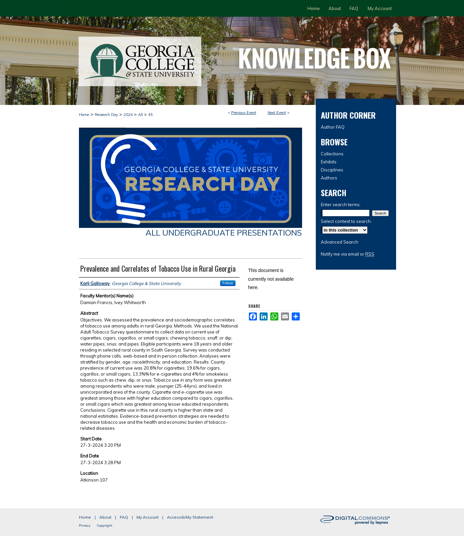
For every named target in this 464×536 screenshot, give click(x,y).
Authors (329, 177)
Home (84, 114)
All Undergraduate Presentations (224, 233)
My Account (147, 517)
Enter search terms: (341, 204)
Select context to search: (346, 221)
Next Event (277, 112)
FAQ (124, 517)
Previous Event (243, 112)
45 (150, 114)
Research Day (107, 114)
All (141, 114)
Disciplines (332, 169)
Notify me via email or (347, 254)
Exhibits (329, 161)
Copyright (104, 525)
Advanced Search (339, 242)
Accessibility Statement (190, 517)
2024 (128, 114)
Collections (332, 153)
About (105, 517)
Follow (227, 283)
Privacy (84, 525)
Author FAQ (333, 127)
